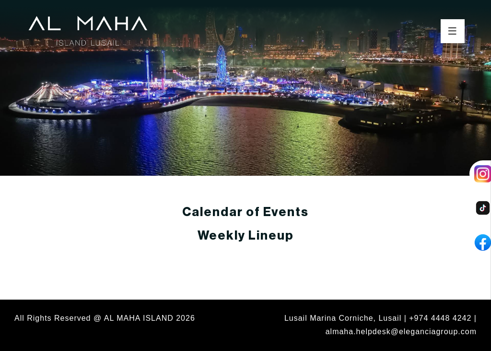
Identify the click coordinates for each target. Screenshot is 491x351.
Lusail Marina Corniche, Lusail (342, 318)
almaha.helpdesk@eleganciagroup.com (401, 331)
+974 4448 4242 (440, 318)
